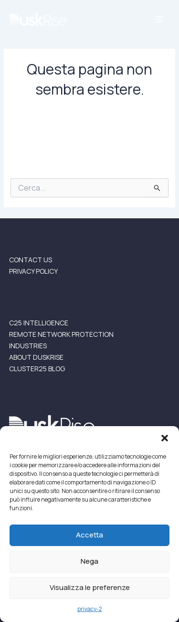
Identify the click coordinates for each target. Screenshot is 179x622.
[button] (164, 438)
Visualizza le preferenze (90, 587)
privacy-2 (89, 609)
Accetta (89, 535)
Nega (89, 561)
